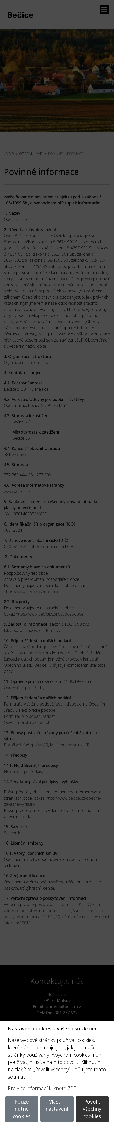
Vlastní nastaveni (56, 1105)
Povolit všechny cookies (92, 1109)
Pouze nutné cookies (21, 1109)
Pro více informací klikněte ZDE (42, 1088)
